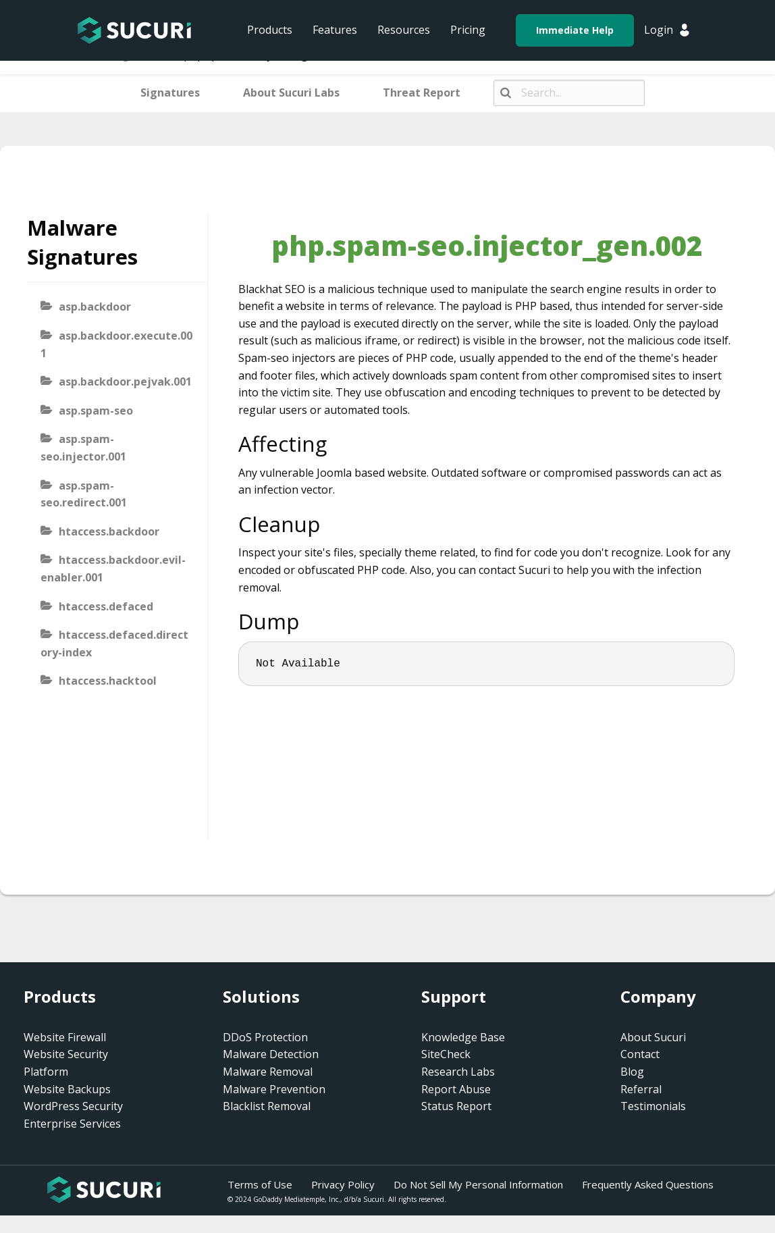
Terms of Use (260, 1184)
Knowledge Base (463, 1037)
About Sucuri (653, 1037)
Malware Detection (271, 1054)
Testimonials (653, 1106)
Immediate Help (575, 30)
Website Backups (67, 1089)
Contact (640, 1054)
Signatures (170, 92)
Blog (632, 1071)
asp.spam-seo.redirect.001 (84, 494)
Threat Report (421, 92)
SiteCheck (446, 1054)
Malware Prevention (274, 1089)
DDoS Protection (265, 1037)
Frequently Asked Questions (648, 1184)
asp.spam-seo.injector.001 (83, 447)
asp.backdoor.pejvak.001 (125, 381)
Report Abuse (456, 1089)
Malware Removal (268, 1071)
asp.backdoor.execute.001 (116, 344)
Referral (641, 1089)
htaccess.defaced (106, 606)
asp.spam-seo (96, 410)
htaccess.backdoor (109, 531)
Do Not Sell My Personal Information (478, 1184)
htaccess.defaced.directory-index (114, 643)
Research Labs (458, 1071)
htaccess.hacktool (108, 680)
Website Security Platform (66, 1063)
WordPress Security (73, 1106)
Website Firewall (65, 1037)
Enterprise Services (72, 1123)
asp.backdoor (95, 306)
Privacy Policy (343, 1184)
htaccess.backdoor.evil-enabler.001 (113, 568)
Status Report (456, 1106)
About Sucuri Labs (291, 92)
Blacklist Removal (267, 1106)
